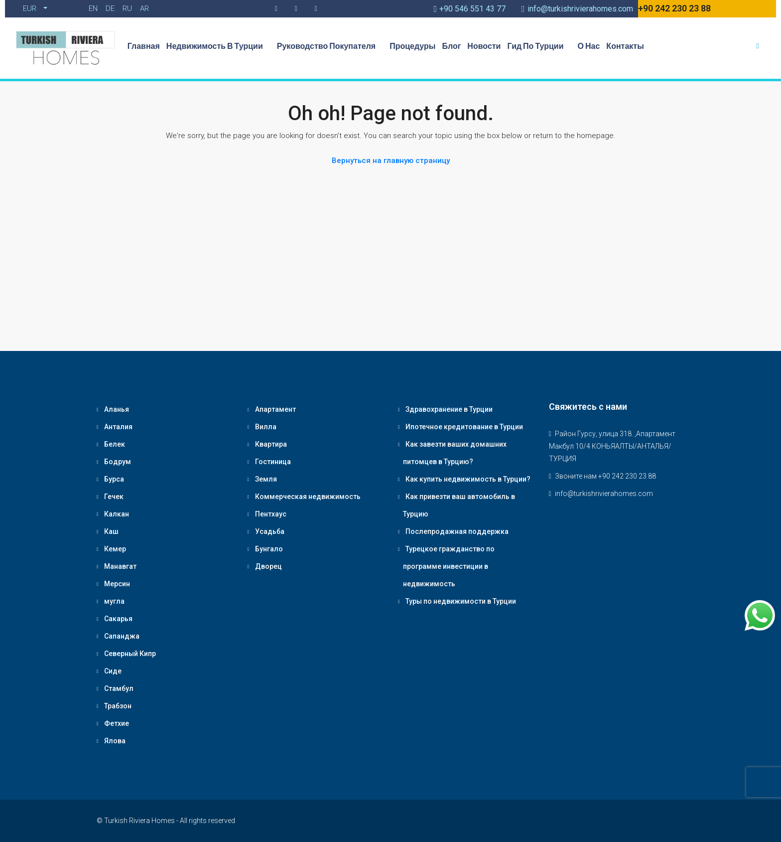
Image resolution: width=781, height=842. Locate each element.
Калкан (116, 514)
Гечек (114, 497)
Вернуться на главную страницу (391, 160)
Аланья (116, 409)
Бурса (114, 479)
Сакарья (118, 619)
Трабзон (117, 706)
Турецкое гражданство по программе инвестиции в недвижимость (449, 566)
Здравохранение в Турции (449, 409)
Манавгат (120, 566)
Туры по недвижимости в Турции (460, 601)
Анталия (118, 427)
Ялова (115, 741)
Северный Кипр (130, 654)
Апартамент (275, 409)
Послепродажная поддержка (457, 531)
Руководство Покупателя (330, 45)
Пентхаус (270, 514)
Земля (266, 479)
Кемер (115, 549)
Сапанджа (121, 636)
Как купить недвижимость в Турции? (467, 479)
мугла (114, 601)
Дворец (268, 566)
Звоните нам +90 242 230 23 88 (605, 476)
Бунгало (269, 549)
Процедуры (412, 45)
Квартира (271, 444)
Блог (451, 45)
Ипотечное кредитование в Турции (464, 427)
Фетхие (116, 723)
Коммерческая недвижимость (308, 497)
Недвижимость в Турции (218, 45)
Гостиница (273, 462)
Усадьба (269, 531)
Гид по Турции (539, 45)
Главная (144, 45)
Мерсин (117, 584)
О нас (589, 45)
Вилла (265, 427)
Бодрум (117, 462)
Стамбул (118, 688)
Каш (111, 531)
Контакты (625, 45)
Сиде (113, 671)
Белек (114, 444)
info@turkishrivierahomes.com (604, 494)
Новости (484, 45)
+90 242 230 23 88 (674, 8)
